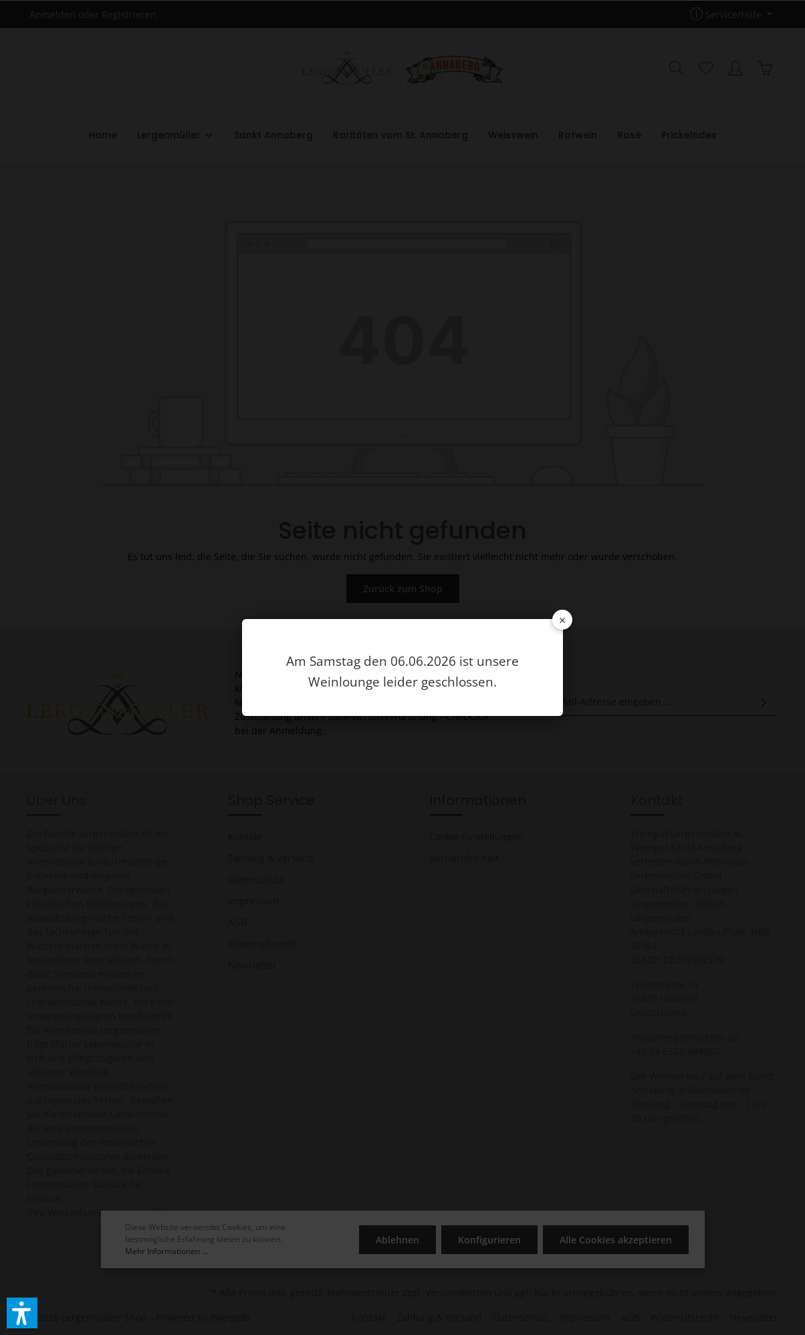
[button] (22, 1313)
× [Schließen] (562, 620)
